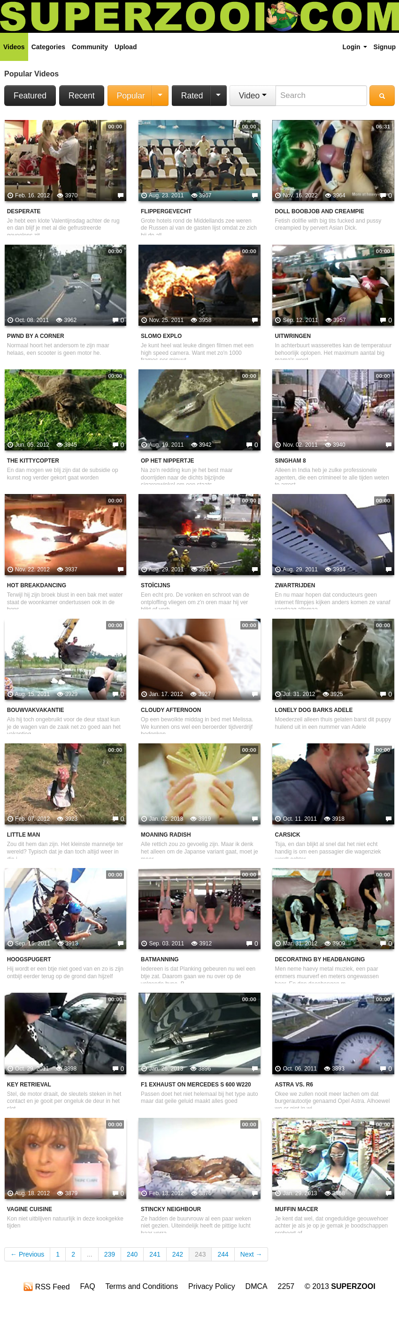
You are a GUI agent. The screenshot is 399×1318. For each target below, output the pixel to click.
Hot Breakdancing (36, 585)
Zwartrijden (295, 585)
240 (132, 1254)
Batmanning (159, 959)
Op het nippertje (167, 460)
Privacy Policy (211, 1286)
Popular (131, 95)
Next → (251, 1254)
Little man (23, 834)
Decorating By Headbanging (320, 959)
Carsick (287, 834)
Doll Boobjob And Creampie (319, 211)
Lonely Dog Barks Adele (314, 710)
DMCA (257, 1286)
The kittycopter (33, 460)
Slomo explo (161, 336)
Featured (30, 95)
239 (109, 1254)
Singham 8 (290, 460)
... (89, 1254)
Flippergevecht (166, 211)
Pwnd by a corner (35, 336)
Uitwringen (293, 336)
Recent (81, 95)
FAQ (87, 1286)
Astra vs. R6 (294, 1084)
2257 (286, 1286)
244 (222, 1254)
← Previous (27, 1254)
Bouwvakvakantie (35, 710)
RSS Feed (46, 1286)
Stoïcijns (155, 585)
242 (177, 1254)
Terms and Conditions (141, 1286)
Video (253, 95)
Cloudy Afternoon (171, 710)
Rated (192, 95)
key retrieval (29, 1084)
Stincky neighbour (171, 1209)
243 (200, 1254)
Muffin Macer (296, 1209)
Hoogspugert (29, 959)
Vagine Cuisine (29, 1209)
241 (154, 1254)
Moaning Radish (166, 834)
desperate (24, 211)
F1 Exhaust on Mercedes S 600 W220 (196, 1084)
